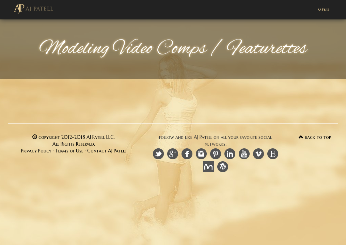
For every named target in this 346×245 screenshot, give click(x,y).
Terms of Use (69, 151)
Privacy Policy (36, 151)
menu (325, 11)
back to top (315, 137)
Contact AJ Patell (106, 151)
